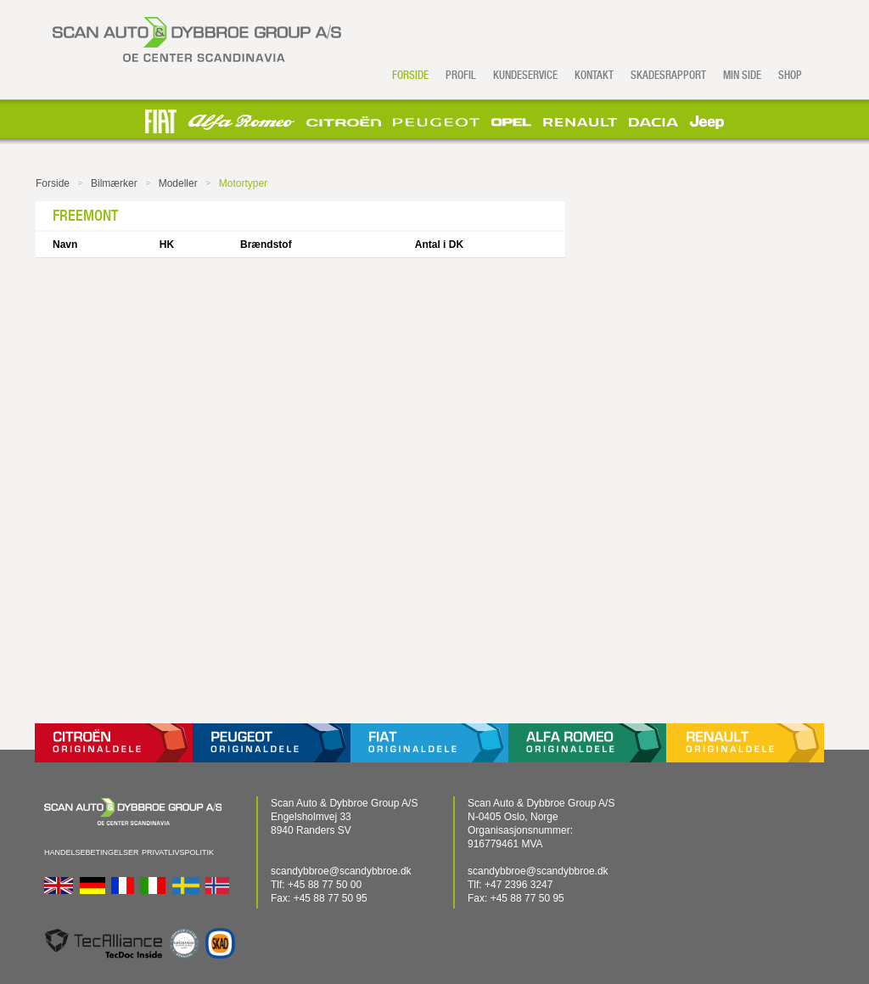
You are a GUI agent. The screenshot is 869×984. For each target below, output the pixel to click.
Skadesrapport (668, 75)
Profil (461, 75)
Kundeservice (525, 75)
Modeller (178, 183)
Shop (790, 75)
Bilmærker (114, 183)
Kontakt (594, 75)
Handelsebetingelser (91, 852)
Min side (742, 75)
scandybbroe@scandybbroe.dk (341, 871)
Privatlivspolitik (178, 852)
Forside (410, 75)
